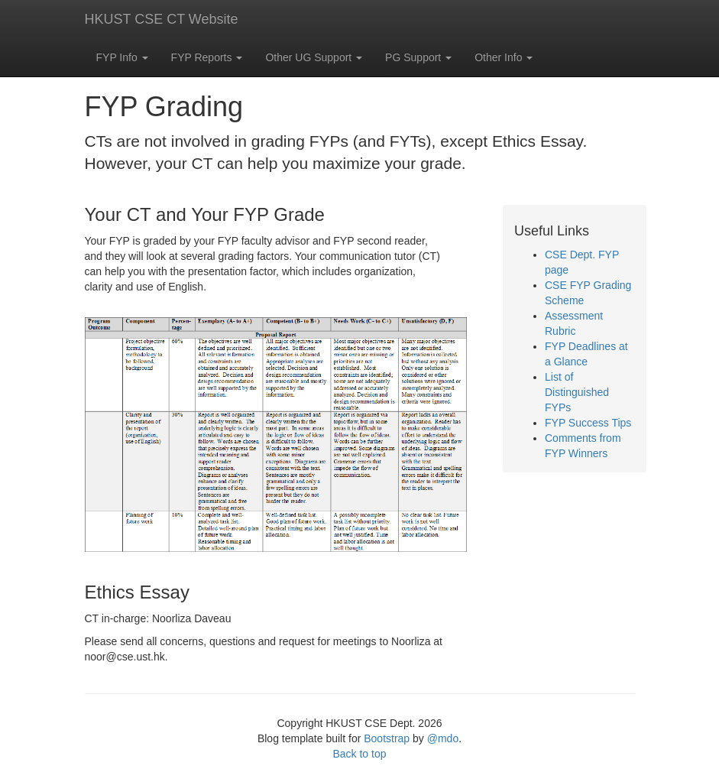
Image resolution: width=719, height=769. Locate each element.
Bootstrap (387, 738)
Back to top (359, 754)
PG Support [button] (418, 57)
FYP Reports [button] (207, 57)
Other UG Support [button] (313, 57)
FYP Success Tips (588, 423)
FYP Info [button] (122, 57)
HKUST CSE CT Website (161, 19)
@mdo (442, 738)
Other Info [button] (503, 57)
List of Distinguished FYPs (577, 392)
